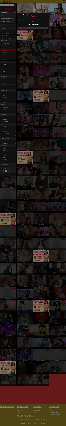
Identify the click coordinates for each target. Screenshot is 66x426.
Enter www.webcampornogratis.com (33, 27)
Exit (33, 21)
